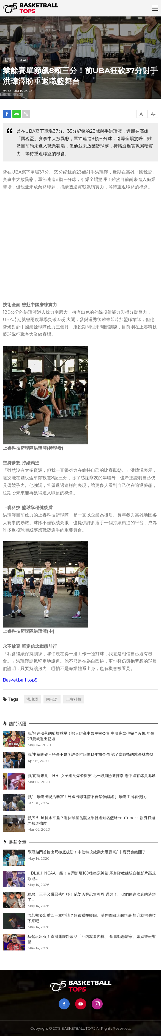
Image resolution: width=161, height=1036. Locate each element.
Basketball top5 (20, 680)
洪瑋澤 (32, 699)
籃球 (8, 60)
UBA (22, 60)
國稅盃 (52, 699)
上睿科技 (73, 699)
